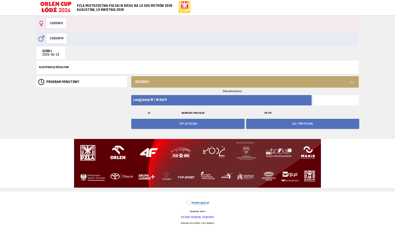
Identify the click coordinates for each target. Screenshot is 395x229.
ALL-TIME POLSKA (302, 124)
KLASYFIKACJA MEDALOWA (54, 67)
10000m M (56, 38)
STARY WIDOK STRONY (197, 217)
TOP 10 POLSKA (188, 124)
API (204, 211)
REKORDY (142, 81)
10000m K (56, 23)
